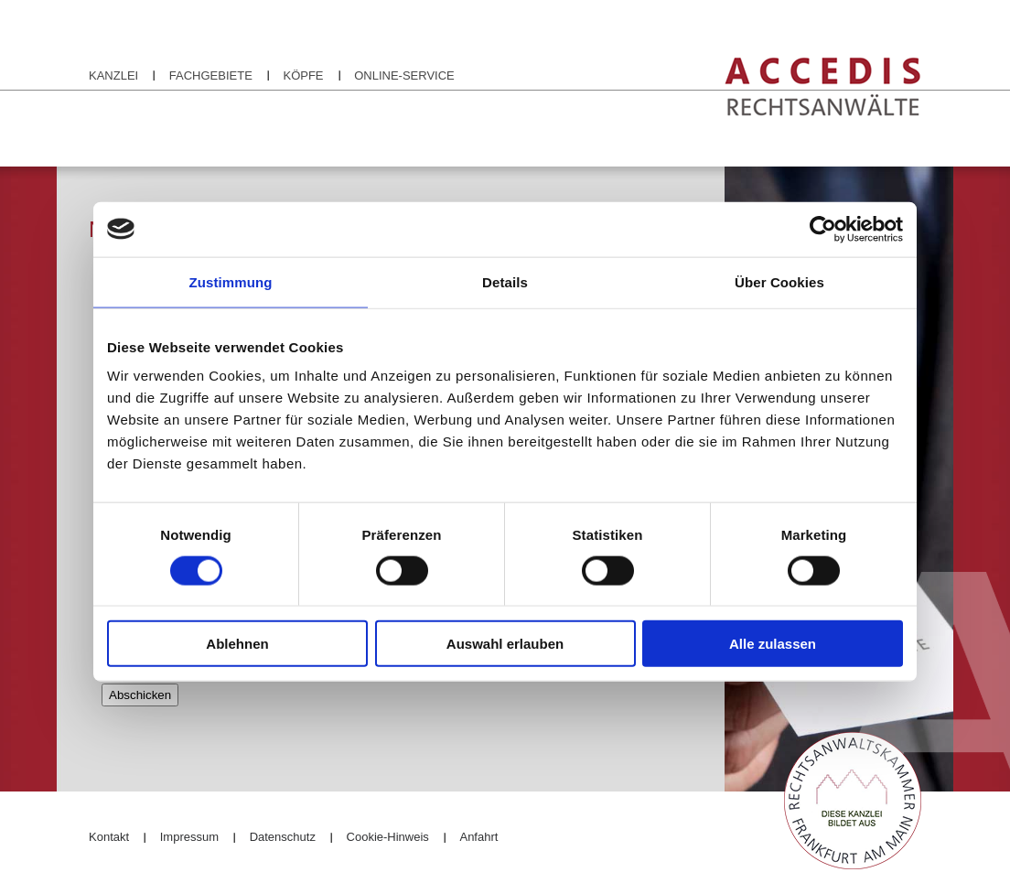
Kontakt (109, 837)
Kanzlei (113, 75)
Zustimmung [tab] (231, 281)
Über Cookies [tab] (779, 281)
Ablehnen (237, 643)
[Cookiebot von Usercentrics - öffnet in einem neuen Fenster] (823, 228)
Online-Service (404, 75)
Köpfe (303, 75)
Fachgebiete (210, 75)
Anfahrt (478, 837)
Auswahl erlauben (505, 643)
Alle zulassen (772, 643)
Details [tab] (505, 281)
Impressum (189, 837)
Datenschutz (283, 837)
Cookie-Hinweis (388, 837)
